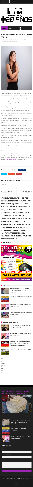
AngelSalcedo (14, 39)
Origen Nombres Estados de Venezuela (21, 296)
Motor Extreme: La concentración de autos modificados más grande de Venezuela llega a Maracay (20, 343)
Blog (25, 39)
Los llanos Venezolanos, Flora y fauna (20, 349)
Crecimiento (4, 41)
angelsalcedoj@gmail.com (13, 159)
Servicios (9, 41)
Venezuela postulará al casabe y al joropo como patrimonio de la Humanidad (19, 290)
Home (4, 28)
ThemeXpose (16, 481)
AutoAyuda (21, 39)
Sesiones (14, 41)
